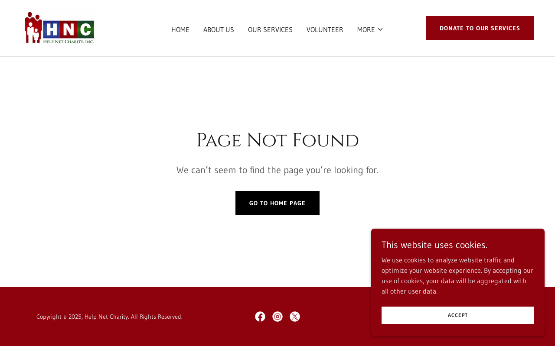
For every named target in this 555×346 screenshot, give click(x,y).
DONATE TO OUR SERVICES (480, 28)
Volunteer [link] (325, 29)
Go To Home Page (277, 203)
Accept (458, 326)
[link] (59, 27)
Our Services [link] (270, 29)
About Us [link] (218, 29)
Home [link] (180, 29)
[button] (370, 29)
